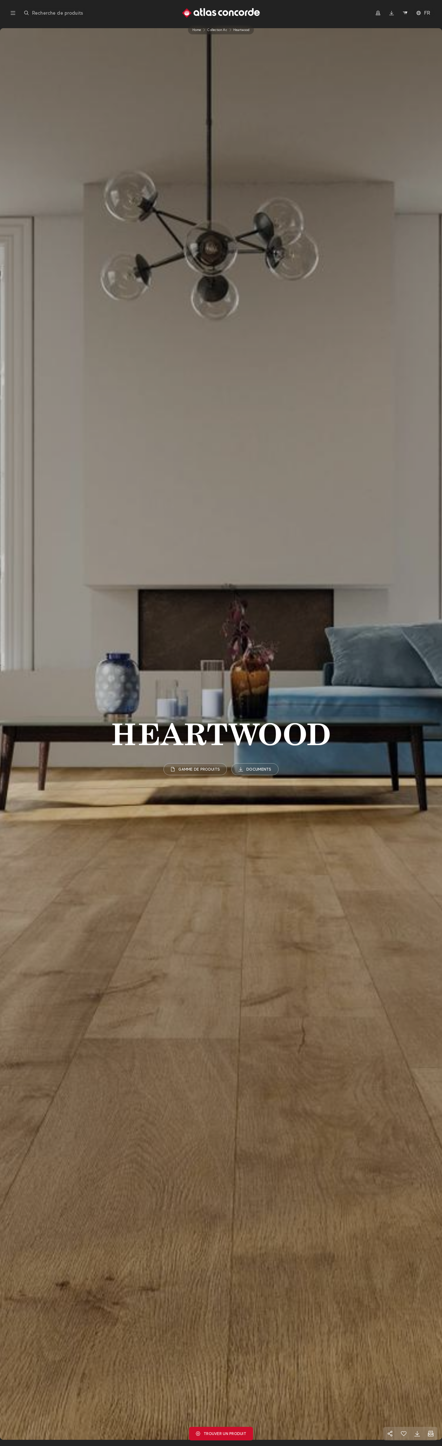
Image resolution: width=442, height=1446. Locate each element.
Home (197, 30)
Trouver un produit (221, 1433)
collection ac (217, 30)
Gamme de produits (195, 769)
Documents (254, 769)
